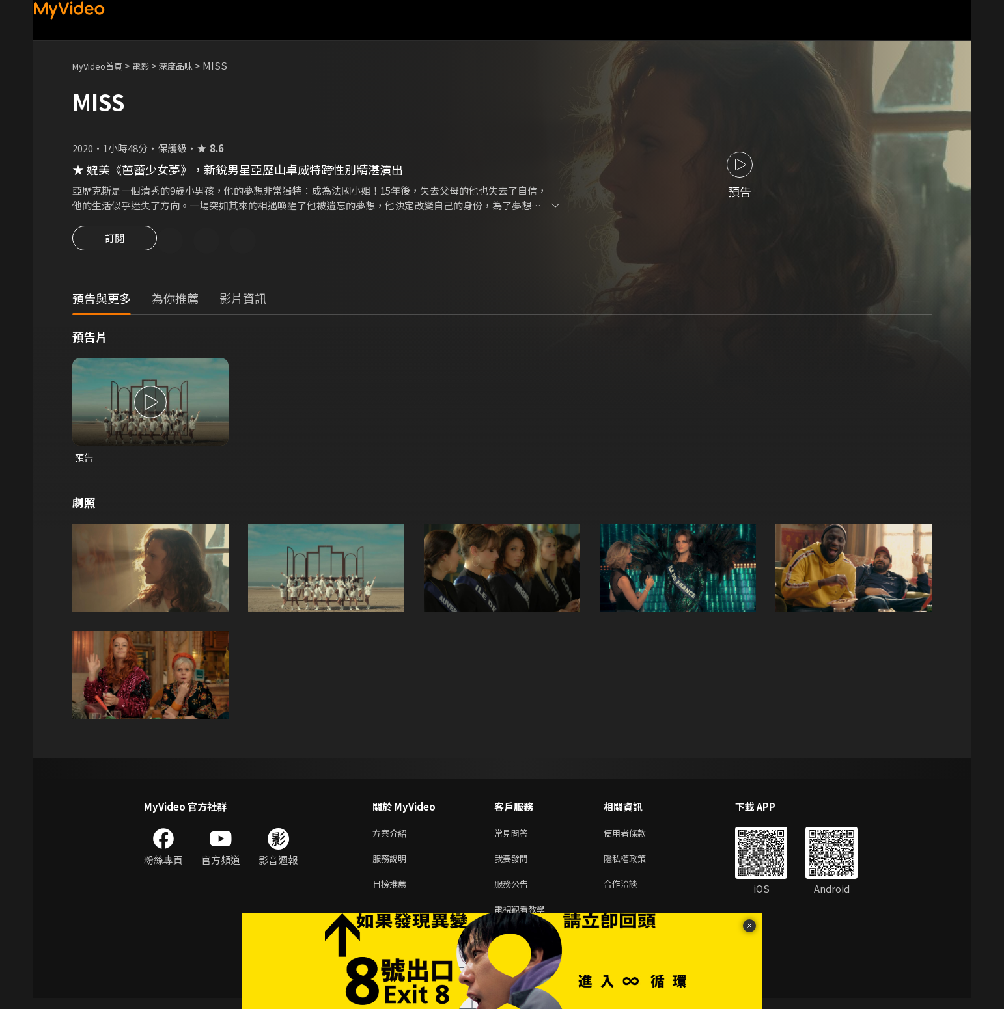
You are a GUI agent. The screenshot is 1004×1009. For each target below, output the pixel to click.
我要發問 (513, 864)
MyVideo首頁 (102, 65)
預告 (84, 459)
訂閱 (114, 242)
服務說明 (391, 864)
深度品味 (190, 65)
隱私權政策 (635, 864)
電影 (151, 65)
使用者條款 (635, 837)
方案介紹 (391, 837)
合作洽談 (630, 891)
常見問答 (513, 837)
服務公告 (513, 891)
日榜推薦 (391, 891)
